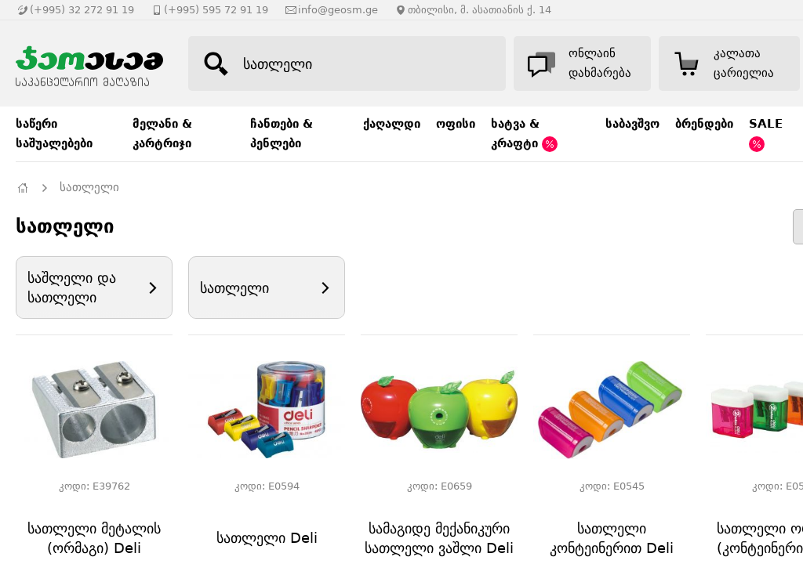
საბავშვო (632, 124)
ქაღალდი (391, 124)
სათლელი (89, 187)
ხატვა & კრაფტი (524, 134)
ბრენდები (704, 124)
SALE (766, 134)
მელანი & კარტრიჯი (162, 133)
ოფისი (455, 124)
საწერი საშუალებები (54, 133)
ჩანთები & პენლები (281, 133)
